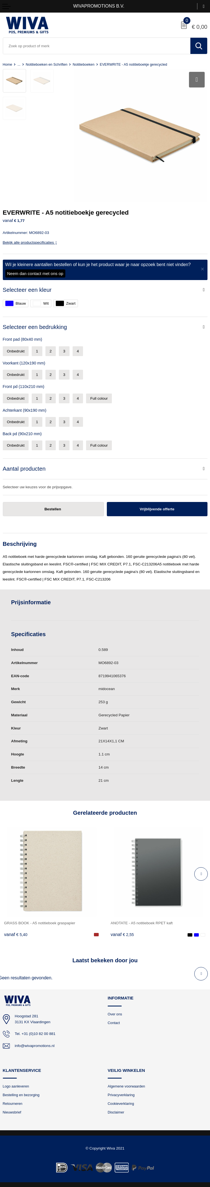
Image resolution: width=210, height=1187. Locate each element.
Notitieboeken (84, 64)
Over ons (115, 1013)
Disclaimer (116, 1112)
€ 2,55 (122, 934)
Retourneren (13, 1103)
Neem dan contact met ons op (35, 273)
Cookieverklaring (121, 1103)
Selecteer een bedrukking (35, 326)
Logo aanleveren (16, 1086)
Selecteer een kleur (27, 289)
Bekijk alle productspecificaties (30, 242)
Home (7, 64)
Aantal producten (24, 468)
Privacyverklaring (121, 1095)
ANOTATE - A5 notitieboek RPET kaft (142, 922)
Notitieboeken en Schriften (47, 64)
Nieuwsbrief (12, 1112)
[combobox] (96, 46)
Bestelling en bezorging (21, 1095)
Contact (114, 1022)
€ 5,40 (15, 934)
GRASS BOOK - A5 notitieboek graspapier (39, 922)
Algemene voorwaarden (126, 1086)
